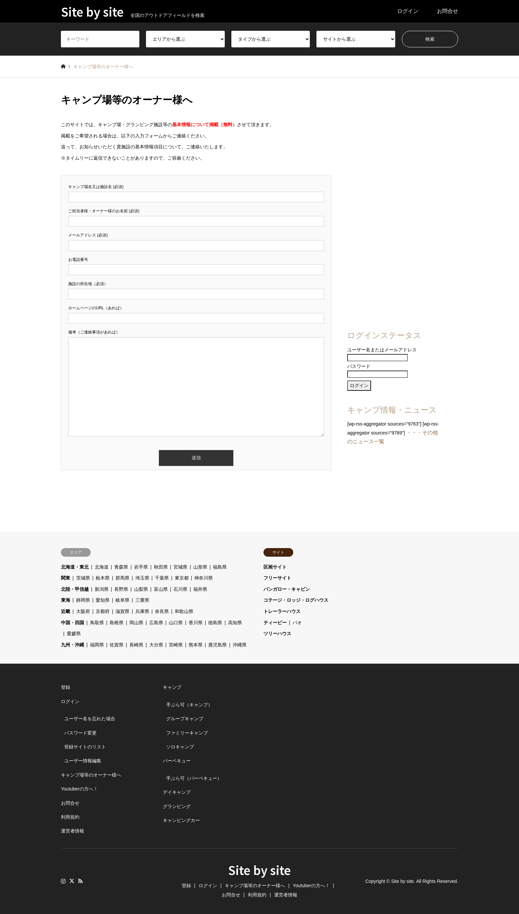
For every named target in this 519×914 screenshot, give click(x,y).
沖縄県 (240, 644)
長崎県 (136, 644)
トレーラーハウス (282, 611)
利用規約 (70, 817)
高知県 (235, 622)
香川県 (196, 622)
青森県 (121, 567)
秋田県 (161, 567)
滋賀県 (122, 611)
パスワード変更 (80, 733)
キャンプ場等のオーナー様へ (91, 775)
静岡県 (83, 600)
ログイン (407, 11)
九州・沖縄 (72, 644)
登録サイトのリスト (85, 746)
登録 (65, 687)
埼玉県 (142, 578)
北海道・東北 (75, 567)
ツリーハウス (277, 633)
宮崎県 (176, 644)
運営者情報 (72, 831)
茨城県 (83, 578)
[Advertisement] (394, 209)
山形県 (200, 567)
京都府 (103, 611)
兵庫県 (142, 611)
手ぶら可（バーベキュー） (194, 778)
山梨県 (141, 589)
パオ (297, 622)
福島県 (220, 567)
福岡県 (97, 644)
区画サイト (275, 567)
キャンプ (172, 687)
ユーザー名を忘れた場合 (89, 718)
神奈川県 (203, 578)
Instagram (63, 881)
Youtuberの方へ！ (79, 788)
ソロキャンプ (180, 746)
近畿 (65, 611)
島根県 (116, 622)
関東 (65, 578)
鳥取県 (97, 622)
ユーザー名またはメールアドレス (382, 349)
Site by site (259, 869)
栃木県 (103, 578)
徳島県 (215, 622)
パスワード (358, 366)
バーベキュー (177, 760)
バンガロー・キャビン (286, 589)
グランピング (177, 806)
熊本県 (196, 644)
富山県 (161, 589)
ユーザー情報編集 (82, 760)
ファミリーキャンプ (187, 733)
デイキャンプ (177, 792)
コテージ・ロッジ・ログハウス (295, 600)
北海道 (102, 567)
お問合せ (447, 11)
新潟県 (102, 589)
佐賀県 (116, 644)
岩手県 (141, 567)
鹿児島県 (217, 644)
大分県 (156, 644)
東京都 (182, 578)
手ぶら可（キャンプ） (189, 704)
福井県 (200, 589)
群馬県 (122, 578)
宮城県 (180, 567)
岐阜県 (122, 600)
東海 (65, 600)
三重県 (142, 600)
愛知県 (103, 600)
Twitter (72, 881)
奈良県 (162, 611)
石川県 (180, 589)
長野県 (121, 589)
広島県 (156, 622)
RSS (80, 881)
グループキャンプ (184, 718)
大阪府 (83, 611)
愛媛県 (74, 633)
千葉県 (162, 578)
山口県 (176, 622)
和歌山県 (184, 611)
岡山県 (136, 622)
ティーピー (275, 622)
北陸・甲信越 (75, 589)
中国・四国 (72, 622)
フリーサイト (277, 578)
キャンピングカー (181, 820)
